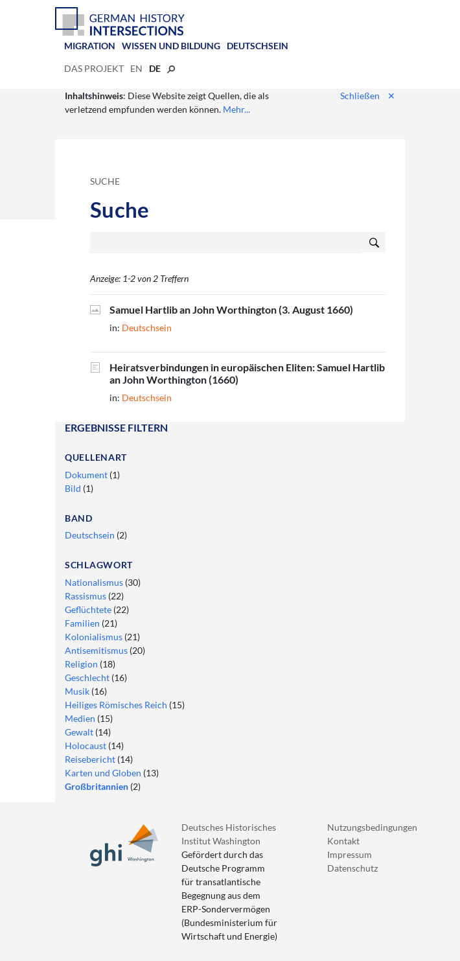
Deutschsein (257, 45)
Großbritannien (97, 786)
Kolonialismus (94, 636)
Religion (82, 663)
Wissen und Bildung (171, 45)
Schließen (367, 95)
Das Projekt (94, 68)
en (136, 68)
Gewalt (80, 731)
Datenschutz (352, 868)
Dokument (87, 474)
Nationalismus (95, 582)
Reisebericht (91, 759)
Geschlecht (88, 677)
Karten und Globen (104, 772)
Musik (78, 691)
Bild (74, 488)
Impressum (349, 854)
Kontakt (343, 840)
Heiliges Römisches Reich (117, 704)
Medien (81, 718)
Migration (89, 45)
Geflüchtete (89, 609)
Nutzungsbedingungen (372, 827)
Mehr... (236, 109)
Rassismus (86, 595)
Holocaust (86, 745)
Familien (83, 623)
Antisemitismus (97, 650)
